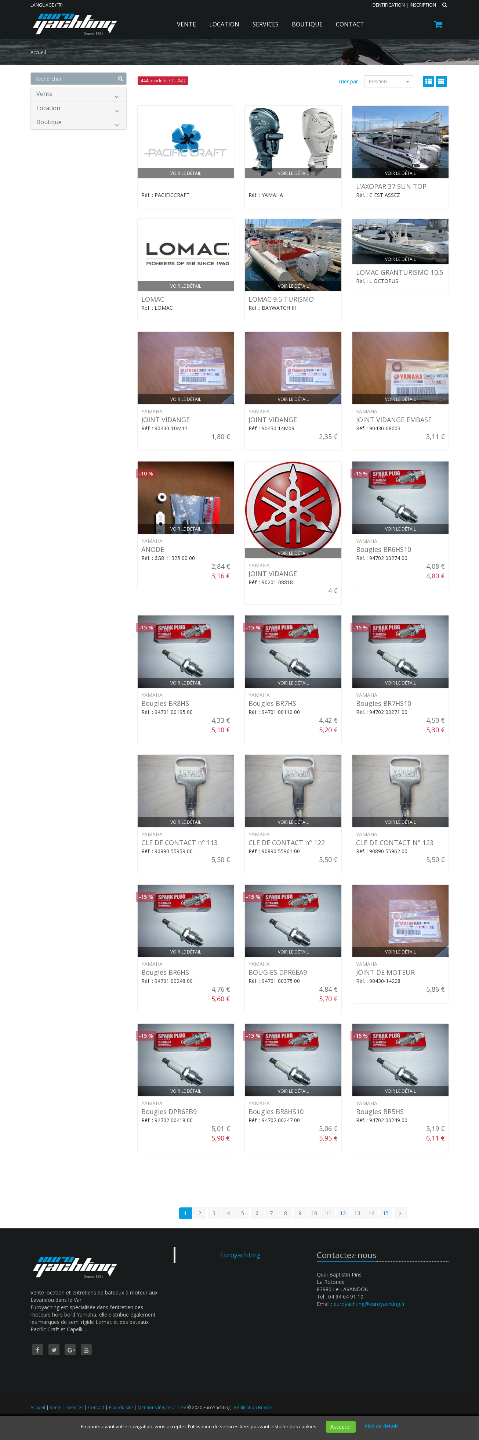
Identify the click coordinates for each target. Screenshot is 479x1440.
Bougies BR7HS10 (383, 703)
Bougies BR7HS (272, 703)
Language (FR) (46, 5)
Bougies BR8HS (165, 703)
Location (224, 24)
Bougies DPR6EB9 (169, 1111)
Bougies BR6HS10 (383, 549)
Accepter (340, 1426)
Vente (186, 24)
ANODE (152, 549)
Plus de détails (381, 1426)
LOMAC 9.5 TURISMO (281, 299)
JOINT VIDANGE (165, 419)
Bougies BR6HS (165, 972)
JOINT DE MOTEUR (385, 972)
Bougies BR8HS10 (276, 1111)
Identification (388, 5)
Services (266, 24)
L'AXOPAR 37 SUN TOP (391, 186)
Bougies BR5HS (380, 1111)
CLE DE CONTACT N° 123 (394, 842)
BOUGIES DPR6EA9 (277, 972)
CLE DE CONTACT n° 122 (286, 842)
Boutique (307, 24)
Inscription (423, 5)
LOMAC (152, 299)
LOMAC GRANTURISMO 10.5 (399, 272)
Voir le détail (185, 173)
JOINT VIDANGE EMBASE (394, 419)
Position (389, 81)
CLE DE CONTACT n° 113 (179, 842)
